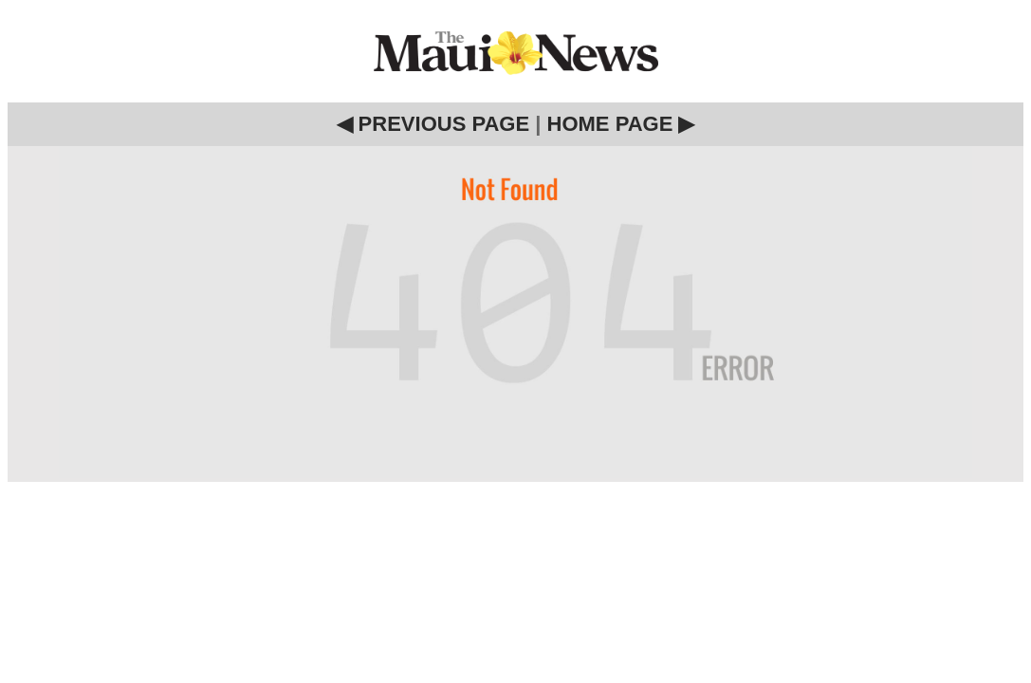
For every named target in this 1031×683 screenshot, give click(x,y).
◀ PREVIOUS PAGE (433, 124)
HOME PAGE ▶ (621, 124)
